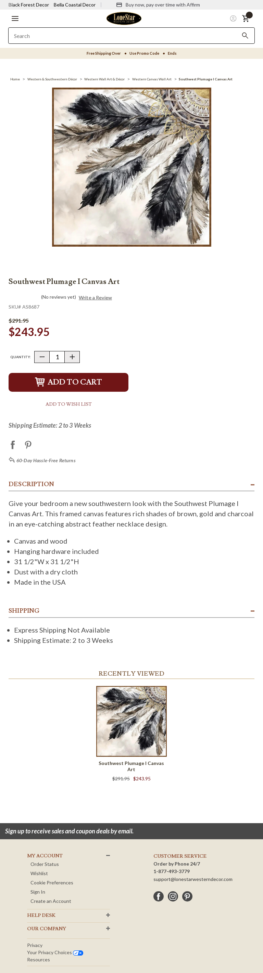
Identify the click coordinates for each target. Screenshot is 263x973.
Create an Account (50, 901)
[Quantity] (57, 357)
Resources (38, 959)
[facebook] (158, 896)
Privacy (34, 945)
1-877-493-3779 (171, 871)
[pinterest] (187, 896)
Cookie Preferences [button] (51, 882)
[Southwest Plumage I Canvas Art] (206, 79)
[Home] (15, 79)
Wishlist (39, 873)
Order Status (44, 864)
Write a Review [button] (95, 297)
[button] (15, 18)
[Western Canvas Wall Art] (152, 79)
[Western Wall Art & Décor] (104, 79)
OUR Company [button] (46, 929)
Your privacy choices (55, 952)
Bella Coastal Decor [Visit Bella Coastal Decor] (75, 5)
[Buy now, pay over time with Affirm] (158, 5)
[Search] (245, 35)
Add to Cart (68, 382)
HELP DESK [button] (41, 915)
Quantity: (20, 357)
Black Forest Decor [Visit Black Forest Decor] (29, 5)
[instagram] (173, 896)
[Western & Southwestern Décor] (52, 79)
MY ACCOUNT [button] (45, 856)
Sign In (37, 892)
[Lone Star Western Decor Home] (124, 18)
